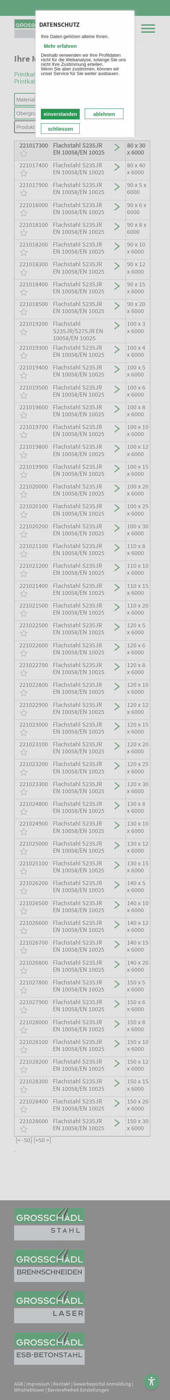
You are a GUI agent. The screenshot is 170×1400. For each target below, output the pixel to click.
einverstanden (60, 114)
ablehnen (104, 114)
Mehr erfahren (60, 46)
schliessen (60, 129)
